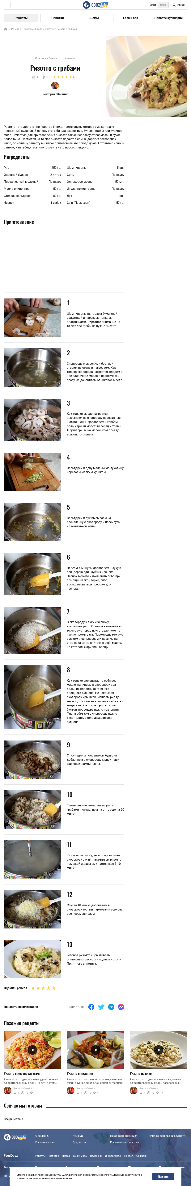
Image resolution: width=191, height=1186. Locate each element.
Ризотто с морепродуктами (22, 1073)
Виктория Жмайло (23, 1088)
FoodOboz (11, 1155)
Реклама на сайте (45, 1142)
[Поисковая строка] (179, 5)
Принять (163, 1176)
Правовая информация (123, 1135)
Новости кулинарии (168, 18)
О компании (42, 1135)
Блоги (8, 1167)
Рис (6, 168)
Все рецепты (12, 1119)
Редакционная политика (124, 1142)
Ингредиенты (113, 1155)
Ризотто (49, 29)
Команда (78, 1135)
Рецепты (21, 18)
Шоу (7, 1176)
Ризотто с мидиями (80, 1073)
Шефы (94, 18)
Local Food (130, 18)
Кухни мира (80, 1155)
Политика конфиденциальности (166, 1135)
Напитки (58, 18)
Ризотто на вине (141, 1073)
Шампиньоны (77, 168)
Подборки (96, 1155)
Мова (153, 5)
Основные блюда (32, 29)
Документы (79, 1142)
